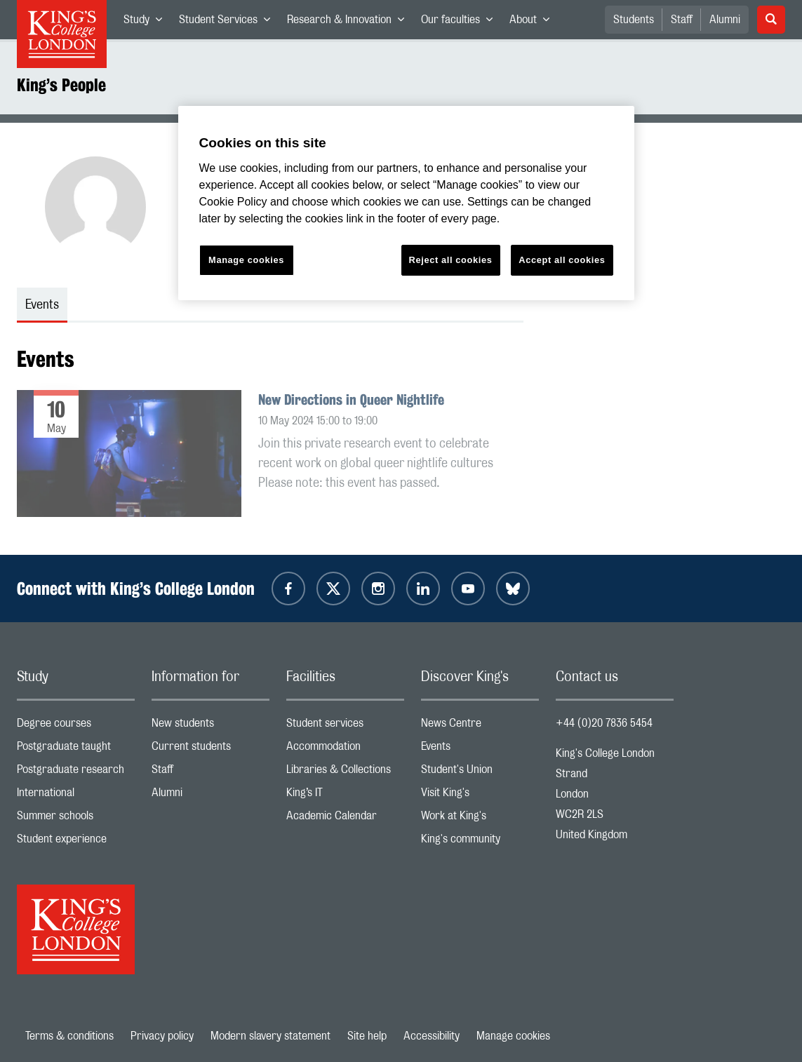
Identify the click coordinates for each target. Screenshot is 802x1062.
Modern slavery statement (270, 1036)
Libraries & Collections (345, 772)
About (533, 22)
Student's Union (480, 772)
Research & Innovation (350, 22)
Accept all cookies (562, 260)
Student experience (76, 842)
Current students (210, 749)
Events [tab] (42, 305)
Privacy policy (162, 1036)
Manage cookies (513, 1036)
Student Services (229, 22)
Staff (682, 19)
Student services (345, 726)
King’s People (61, 85)
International (76, 796)
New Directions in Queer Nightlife (351, 399)
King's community (480, 842)
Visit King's (480, 796)
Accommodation (345, 749)
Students (633, 19)
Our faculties (461, 22)
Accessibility (431, 1036)
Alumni (724, 19)
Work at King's (480, 819)
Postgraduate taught (76, 749)
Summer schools (76, 819)
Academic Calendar (345, 819)
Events (480, 749)
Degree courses (76, 726)
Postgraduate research (76, 772)
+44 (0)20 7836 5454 (604, 723)
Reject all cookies (451, 260)
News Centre (480, 726)
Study (147, 22)
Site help (367, 1036)
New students (210, 726)
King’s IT (345, 796)
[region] (406, 203)
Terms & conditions (69, 1036)
